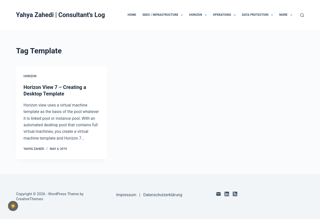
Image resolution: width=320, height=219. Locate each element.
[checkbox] (13, 206)
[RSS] (235, 194)
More (286, 15)
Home (132, 15)
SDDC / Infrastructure (163, 15)
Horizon (198, 15)
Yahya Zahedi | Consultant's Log (60, 15)
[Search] (302, 15)
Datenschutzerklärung (162, 194)
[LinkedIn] (226, 194)
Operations (225, 15)
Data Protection (258, 15)
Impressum (126, 194)
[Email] (218, 194)
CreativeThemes (29, 199)
